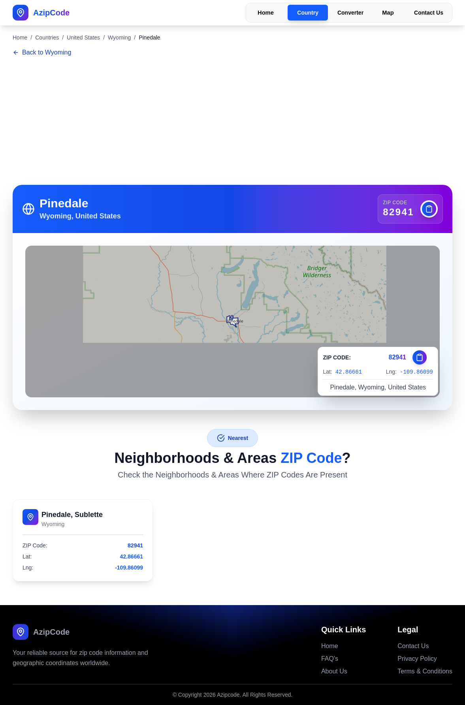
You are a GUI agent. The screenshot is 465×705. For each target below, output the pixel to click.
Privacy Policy (417, 658)
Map (387, 12)
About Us (334, 671)
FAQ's (329, 658)
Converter (350, 12)
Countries (47, 37)
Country (307, 12)
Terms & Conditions (424, 671)
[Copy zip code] (429, 209)
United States (83, 37)
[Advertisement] (232, 121)
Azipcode (228, 695)
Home (266, 12)
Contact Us (428, 12)
